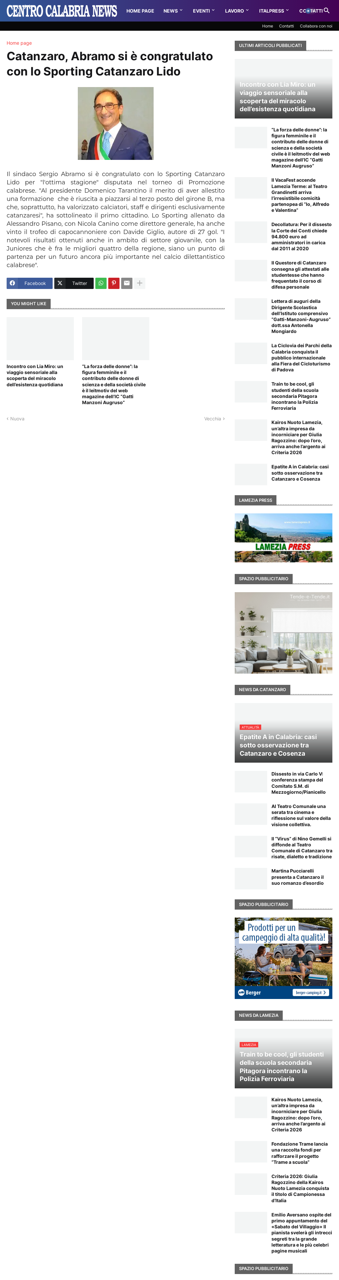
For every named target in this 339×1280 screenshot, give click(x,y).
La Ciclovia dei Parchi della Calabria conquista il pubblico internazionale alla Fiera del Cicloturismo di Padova (301, 357)
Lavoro (234, 11)
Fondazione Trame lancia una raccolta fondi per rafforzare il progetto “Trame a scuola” (299, 1153)
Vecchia (212, 418)
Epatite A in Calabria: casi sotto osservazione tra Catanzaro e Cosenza (300, 472)
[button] (310, 11)
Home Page (140, 11)
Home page (19, 43)
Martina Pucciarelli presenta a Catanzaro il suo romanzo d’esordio (297, 876)
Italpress (271, 11)
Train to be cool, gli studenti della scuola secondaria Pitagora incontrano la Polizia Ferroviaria (294, 396)
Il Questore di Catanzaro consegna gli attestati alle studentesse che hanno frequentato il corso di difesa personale (300, 275)
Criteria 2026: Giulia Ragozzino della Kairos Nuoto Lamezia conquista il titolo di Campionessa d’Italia (300, 1188)
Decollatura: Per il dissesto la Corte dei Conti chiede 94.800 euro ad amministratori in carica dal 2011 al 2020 (301, 236)
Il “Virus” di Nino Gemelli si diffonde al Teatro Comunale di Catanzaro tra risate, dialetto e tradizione (301, 848)
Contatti (286, 26)
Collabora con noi (316, 26)
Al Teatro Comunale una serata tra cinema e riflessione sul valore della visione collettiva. (301, 815)
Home (267, 26)
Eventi (201, 11)
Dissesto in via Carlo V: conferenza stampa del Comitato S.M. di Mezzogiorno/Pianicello (298, 783)
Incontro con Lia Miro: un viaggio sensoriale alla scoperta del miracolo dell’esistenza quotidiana (35, 375)
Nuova (17, 418)
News (171, 11)
